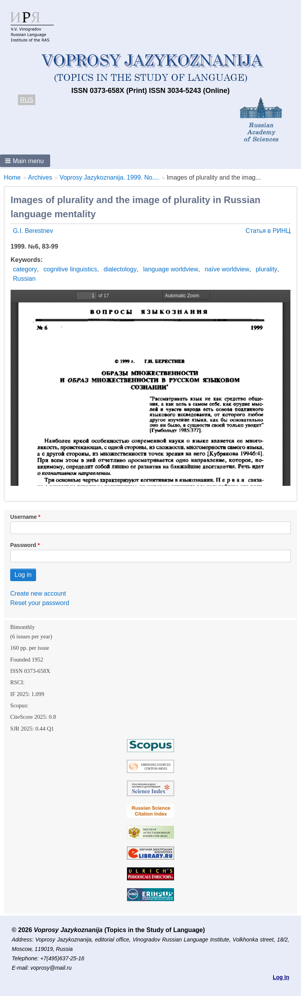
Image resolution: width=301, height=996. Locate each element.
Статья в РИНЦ (267, 230)
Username (23, 517)
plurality (266, 269)
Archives (40, 177)
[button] (25, 160)
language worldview (170, 269)
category (25, 269)
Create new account (38, 593)
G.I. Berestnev (33, 230)
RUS (26, 99)
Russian (24, 278)
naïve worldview (227, 269)
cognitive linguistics (70, 269)
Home (12, 177)
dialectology (120, 269)
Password (23, 545)
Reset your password (39, 603)
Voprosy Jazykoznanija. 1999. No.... (109, 177)
